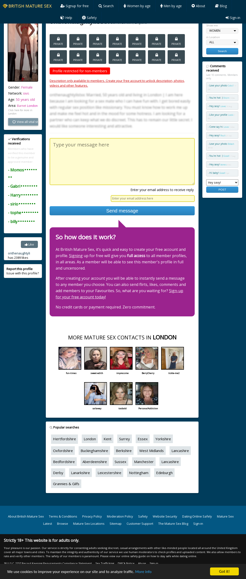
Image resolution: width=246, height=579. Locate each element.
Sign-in (233, 17)
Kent (107, 438)
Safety (89, 17)
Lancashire (180, 450)
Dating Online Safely (197, 516)
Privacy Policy (92, 516)
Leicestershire (109, 472)
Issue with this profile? (22, 271)
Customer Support (140, 523)
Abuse (142, 563)
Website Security (165, 516)
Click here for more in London (20, 112)
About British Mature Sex (26, 516)
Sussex (120, 461)
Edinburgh (164, 472)
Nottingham (138, 472)
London (32, 106)
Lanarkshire (80, 472)
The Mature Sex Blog (173, 523)
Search (106, 6)
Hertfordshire (64, 438)
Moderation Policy (120, 516)
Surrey (124, 438)
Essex (143, 438)
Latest (47, 523)
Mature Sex (225, 516)
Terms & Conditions (63, 516)
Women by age (137, 6)
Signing (76, 255)
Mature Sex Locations (89, 523)
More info (143, 571)
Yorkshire (163, 438)
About (198, 6)
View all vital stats (25, 122)
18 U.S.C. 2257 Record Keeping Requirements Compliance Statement (48, 563)
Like (29, 244)
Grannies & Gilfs (66, 483)
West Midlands (151, 450)
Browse (62, 523)
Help (66, 17)
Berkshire (124, 450)
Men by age (171, 6)
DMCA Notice (126, 563)
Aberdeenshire (94, 461)
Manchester (144, 461)
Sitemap (116, 523)
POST (222, 189)
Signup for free (74, 6)
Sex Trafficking (104, 563)
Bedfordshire (64, 461)
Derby (58, 472)
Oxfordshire (63, 450)
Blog (221, 6)
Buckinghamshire (94, 450)
